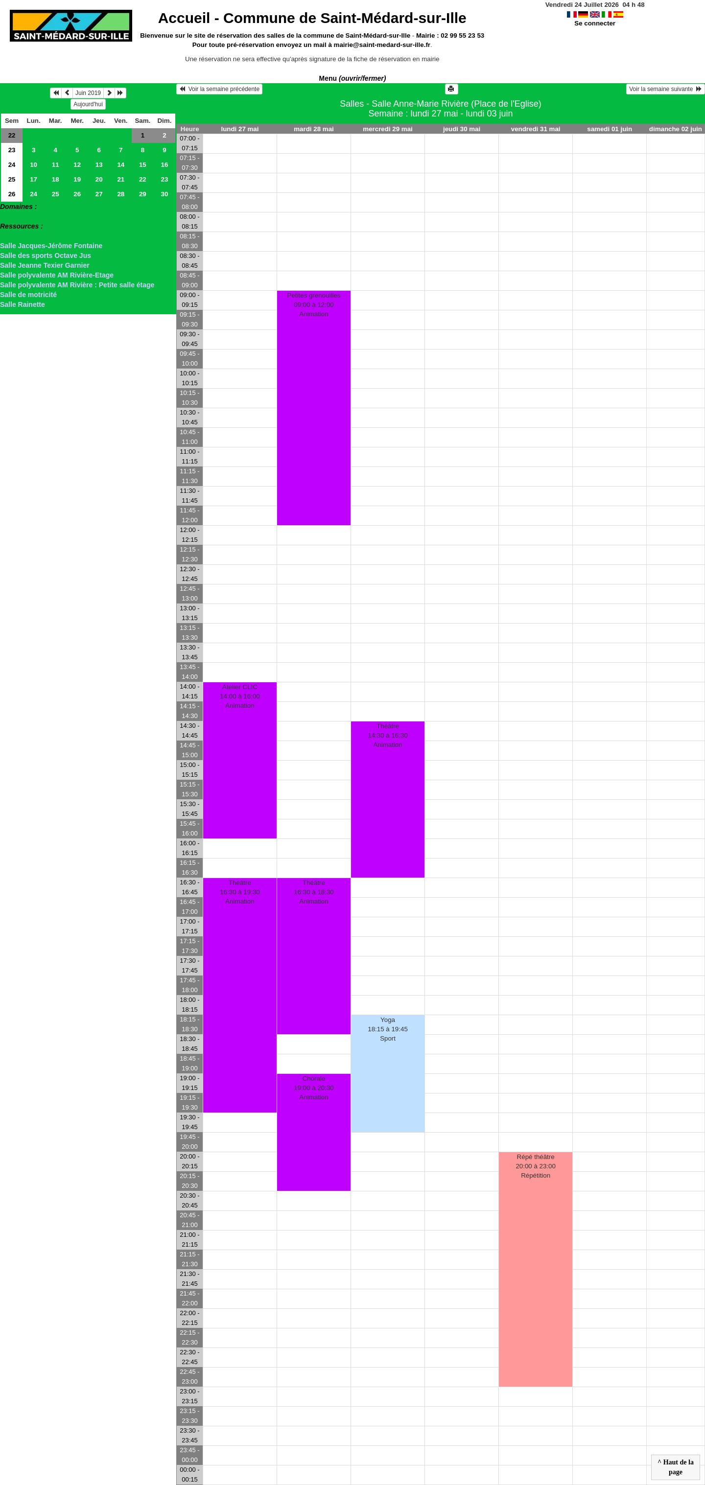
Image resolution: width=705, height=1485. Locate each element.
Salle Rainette (22, 304)
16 (164, 164)
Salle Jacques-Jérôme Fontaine (51, 246)
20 (99, 179)
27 (99, 194)
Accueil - (312, 18)
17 (33, 179)
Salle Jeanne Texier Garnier (45, 265)
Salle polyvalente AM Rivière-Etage (57, 275)
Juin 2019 (88, 93)
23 (12, 150)
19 (77, 179)
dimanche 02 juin (675, 129)
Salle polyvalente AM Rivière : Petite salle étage (77, 285)
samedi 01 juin (609, 129)
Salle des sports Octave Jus (45, 255)
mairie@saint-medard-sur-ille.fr (382, 44)
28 (120, 194)
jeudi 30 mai (461, 129)
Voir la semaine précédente (219, 89)
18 (55, 179)
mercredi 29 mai (388, 129)
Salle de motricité (28, 295)
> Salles (13, 216)
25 (12, 179)
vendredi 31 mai (536, 129)
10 (33, 164)
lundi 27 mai (239, 129)
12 (77, 164)
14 (120, 164)
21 (120, 179)
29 (142, 194)
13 (99, 164)
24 (12, 164)
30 (164, 194)
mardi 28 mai (314, 129)
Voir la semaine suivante (665, 89)
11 (55, 164)
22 (12, 135)
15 (142, 164)
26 (12, 194)
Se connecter (594, 23)
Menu (352, 78)
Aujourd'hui (88, 104)
